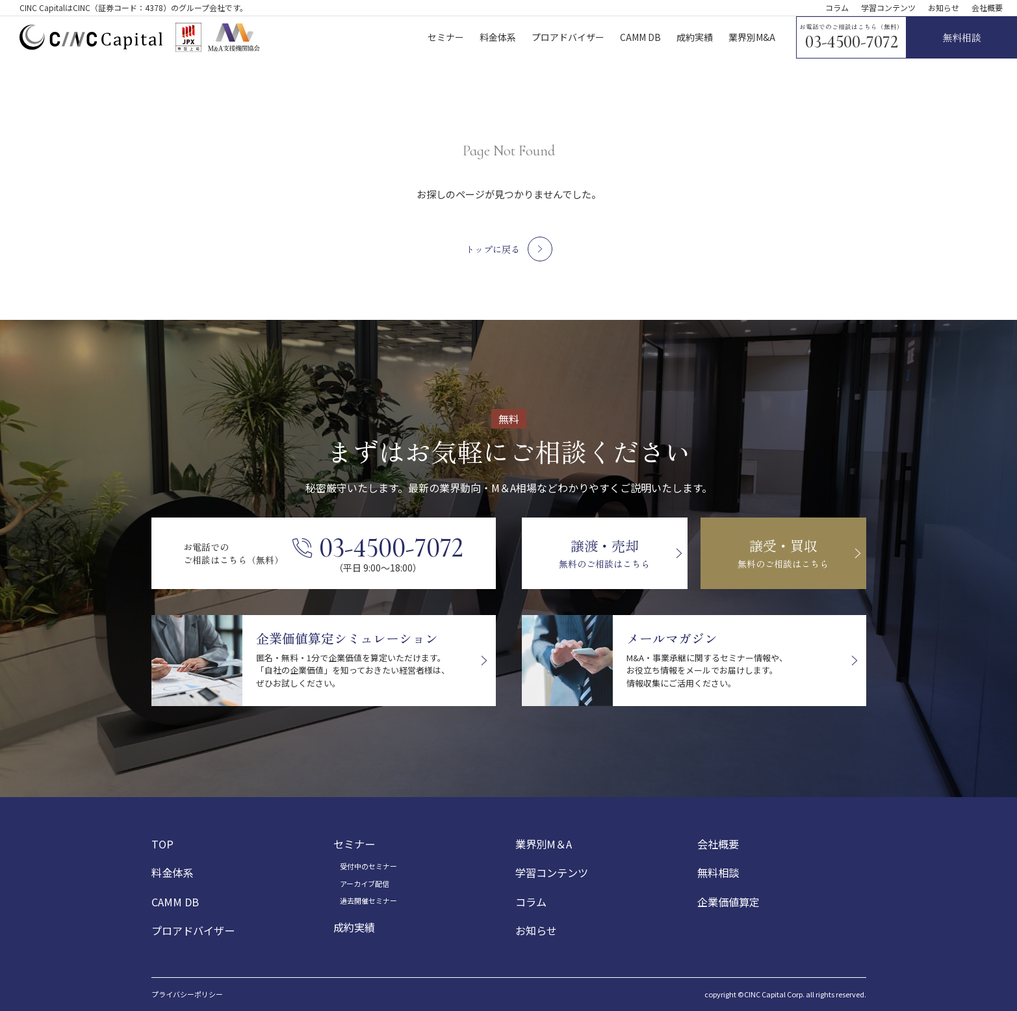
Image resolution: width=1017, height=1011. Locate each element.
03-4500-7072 (851, 42)
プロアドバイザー (193, 930)
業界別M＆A (543, 844)
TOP (162, 844)
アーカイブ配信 (364, 883)
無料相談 (718, 873)
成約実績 (354, 927)
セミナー (354, 844)
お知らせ (943, 8)
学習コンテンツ (888, 8)
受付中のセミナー (368, 866)
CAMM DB (175, 902)
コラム (837, 8)
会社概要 (987, 8)
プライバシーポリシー (187, 994)
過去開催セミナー (368, 900)
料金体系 (172, 873)
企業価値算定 (728, 902)
